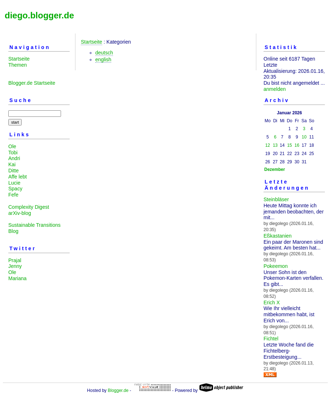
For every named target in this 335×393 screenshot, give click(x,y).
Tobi (13, 152)
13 (275, 145)
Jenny (15, 266)
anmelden (275, 89)
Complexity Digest (28, 207)
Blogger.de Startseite (31, 83)
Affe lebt (17, 177)
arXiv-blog (19, 213)
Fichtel (271, 338)
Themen (17, 65)
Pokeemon (276, 266)
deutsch (104, 53)
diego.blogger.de (39, 15)
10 (304, 137)
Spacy (15, 188)
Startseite (19, 59)
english (103, 59)
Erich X (272, 302)
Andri (14, 158)
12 (267, 145)
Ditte (13, 170)
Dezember (274, 169)
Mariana (17, 278)
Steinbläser (276, 199)
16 (297, 145)
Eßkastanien (278, 236)
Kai (12, 164)
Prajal (14, 260)
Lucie (14, 183)
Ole (12, 146)
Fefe (13, 195)
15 (289, 145)
